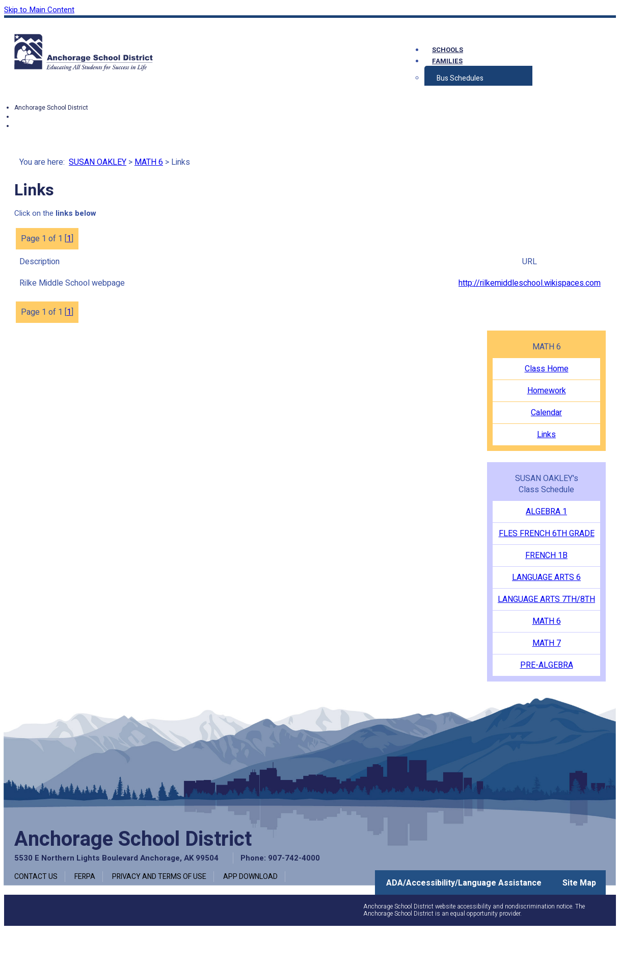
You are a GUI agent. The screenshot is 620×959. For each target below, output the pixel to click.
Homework (546, 391)
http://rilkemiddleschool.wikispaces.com (530, 283)
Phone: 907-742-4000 (280, 858)
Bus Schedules (460, 78)
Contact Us (36, 876)
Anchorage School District (51, 107)
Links (546, 434)
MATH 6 (148, 162)
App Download (250, 876)
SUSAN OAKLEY (97, 162)
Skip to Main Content (39, 9)
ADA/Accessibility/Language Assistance (464, 883)
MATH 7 (546, 643)
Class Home (547, 369)
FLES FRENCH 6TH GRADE (547, 533)
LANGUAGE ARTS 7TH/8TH (546, 599)
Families (447, 61)
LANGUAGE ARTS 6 (546, 577)
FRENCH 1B (546, 555)
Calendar (546, 413)
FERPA (84, 876)
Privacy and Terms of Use (159, 876)
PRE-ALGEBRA (546, 665)
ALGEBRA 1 (546, 512)
